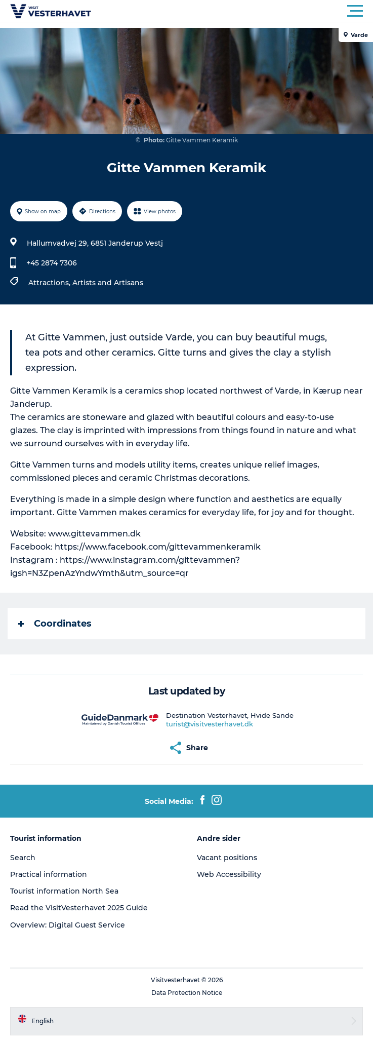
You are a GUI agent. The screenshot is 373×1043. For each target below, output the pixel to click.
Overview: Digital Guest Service (67, 925)
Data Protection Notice (186, 992)
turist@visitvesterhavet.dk (209, 724)
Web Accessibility (229, 874)
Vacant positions (227, 857)
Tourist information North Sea (64, 891)
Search (22, 857)
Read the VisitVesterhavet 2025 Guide (79, 907)
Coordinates (55, 623)
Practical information (48, 874)
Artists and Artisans (107, 282)
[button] (232, 11)
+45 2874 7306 (51, 262)
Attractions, (50, 282)
